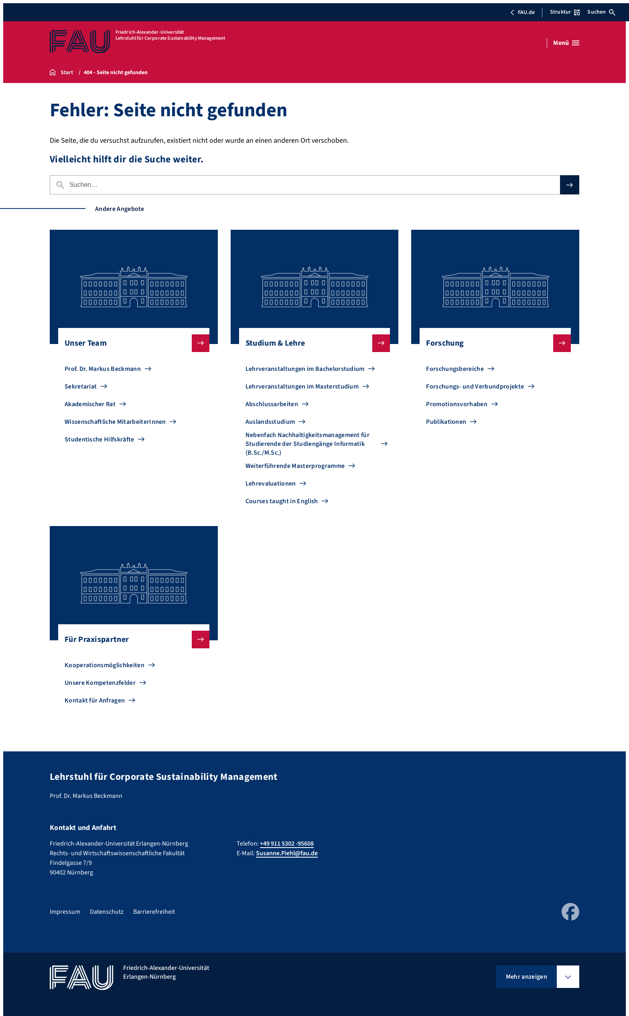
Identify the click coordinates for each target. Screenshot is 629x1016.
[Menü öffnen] (566, 43)
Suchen (601, 12)
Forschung (492, 343)
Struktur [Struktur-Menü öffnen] (565, 12)
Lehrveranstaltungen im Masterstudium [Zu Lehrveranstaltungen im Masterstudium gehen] (302, 386)
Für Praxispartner (131, 639)
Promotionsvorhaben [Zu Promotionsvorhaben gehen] (456, 404)
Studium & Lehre (311, 343)
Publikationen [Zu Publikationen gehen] (446, 421)
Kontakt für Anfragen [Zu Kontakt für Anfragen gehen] (95, 700)
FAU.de (522, 12)
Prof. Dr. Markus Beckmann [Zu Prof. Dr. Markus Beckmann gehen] (103, 368)
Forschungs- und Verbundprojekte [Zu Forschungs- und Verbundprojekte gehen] (475, 386)
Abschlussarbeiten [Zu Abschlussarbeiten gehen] (272, 404)
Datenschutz (107, 911)
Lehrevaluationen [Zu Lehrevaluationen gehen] (271, 483)
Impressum (65, 911)
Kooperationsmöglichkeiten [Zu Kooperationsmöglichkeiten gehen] (104, 665)
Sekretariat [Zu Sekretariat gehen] (81, 386)
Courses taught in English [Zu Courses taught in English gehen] (282, 501)
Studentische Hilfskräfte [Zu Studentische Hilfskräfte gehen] (99, 439)
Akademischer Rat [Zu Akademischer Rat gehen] (90, 404)
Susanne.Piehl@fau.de (287, 853)
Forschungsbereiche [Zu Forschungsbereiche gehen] (455, 368)
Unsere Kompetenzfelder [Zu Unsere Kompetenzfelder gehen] (100, 682)
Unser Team (131, 343)
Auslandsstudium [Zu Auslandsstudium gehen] (270, 421)
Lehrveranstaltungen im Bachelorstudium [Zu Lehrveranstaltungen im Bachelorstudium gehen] (305, 368)
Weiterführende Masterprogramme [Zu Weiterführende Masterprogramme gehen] (295, 465)
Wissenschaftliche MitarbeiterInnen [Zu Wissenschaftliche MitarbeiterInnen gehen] (115, 421)
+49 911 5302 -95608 (287, 843)
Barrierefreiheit (154, 911)
